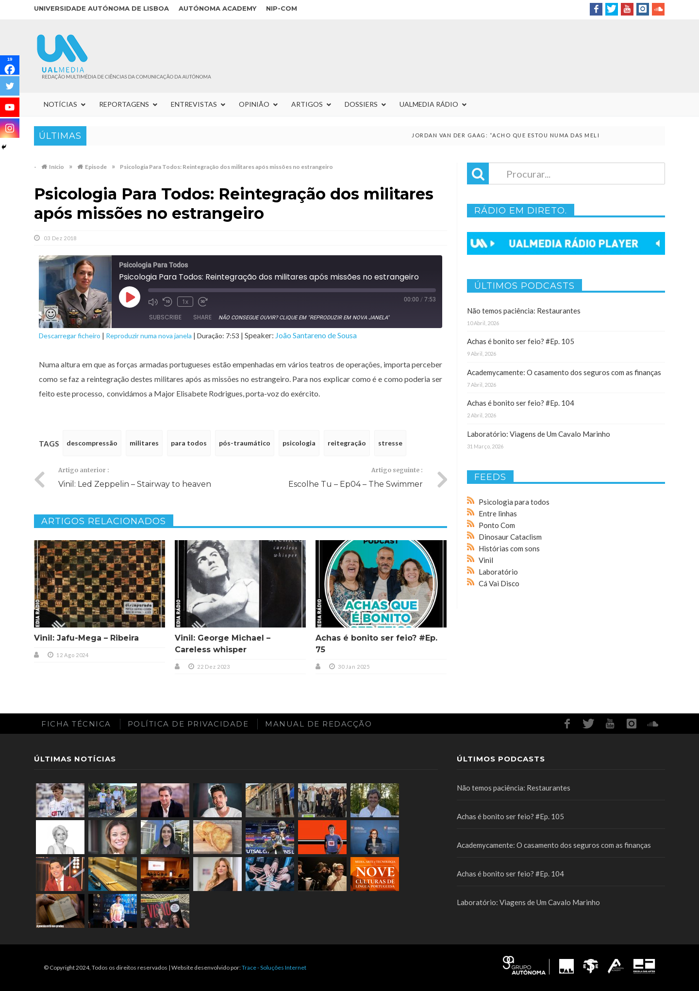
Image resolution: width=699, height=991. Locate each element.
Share (202, 317)
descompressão (92, 443)
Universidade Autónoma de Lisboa (101, 8)
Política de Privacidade (188, 723)
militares (144, 443)
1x (185, 301)
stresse (390, 443)
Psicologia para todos (514, 501)
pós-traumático (244, 443)
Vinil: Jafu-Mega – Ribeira (86, 638)
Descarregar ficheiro (69, 335)
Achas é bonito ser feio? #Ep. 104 (520, 402)
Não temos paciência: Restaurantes (524, 310)
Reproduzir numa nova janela (149, 335)
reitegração (347, 443)
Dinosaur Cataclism (510, 536)
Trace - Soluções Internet (274, 967)
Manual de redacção (318, 723)
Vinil (486, 560)
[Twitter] (9, 86)
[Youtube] (9, 107)
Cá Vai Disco (499, 583)
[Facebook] (9, 65)
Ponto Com (497, 525)
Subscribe (165, 317)
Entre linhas (498, 513)
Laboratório (498, 571)
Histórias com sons (509, 548)
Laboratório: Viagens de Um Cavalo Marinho (538, 433)
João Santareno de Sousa (316, 335)
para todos (189, 443)
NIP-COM (281, 8)
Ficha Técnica (76, 723)
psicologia (299, 443)
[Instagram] (9, 128)
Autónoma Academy (217, 8)
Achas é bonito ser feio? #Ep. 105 (520, 341)
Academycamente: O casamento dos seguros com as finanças (564, 372)
